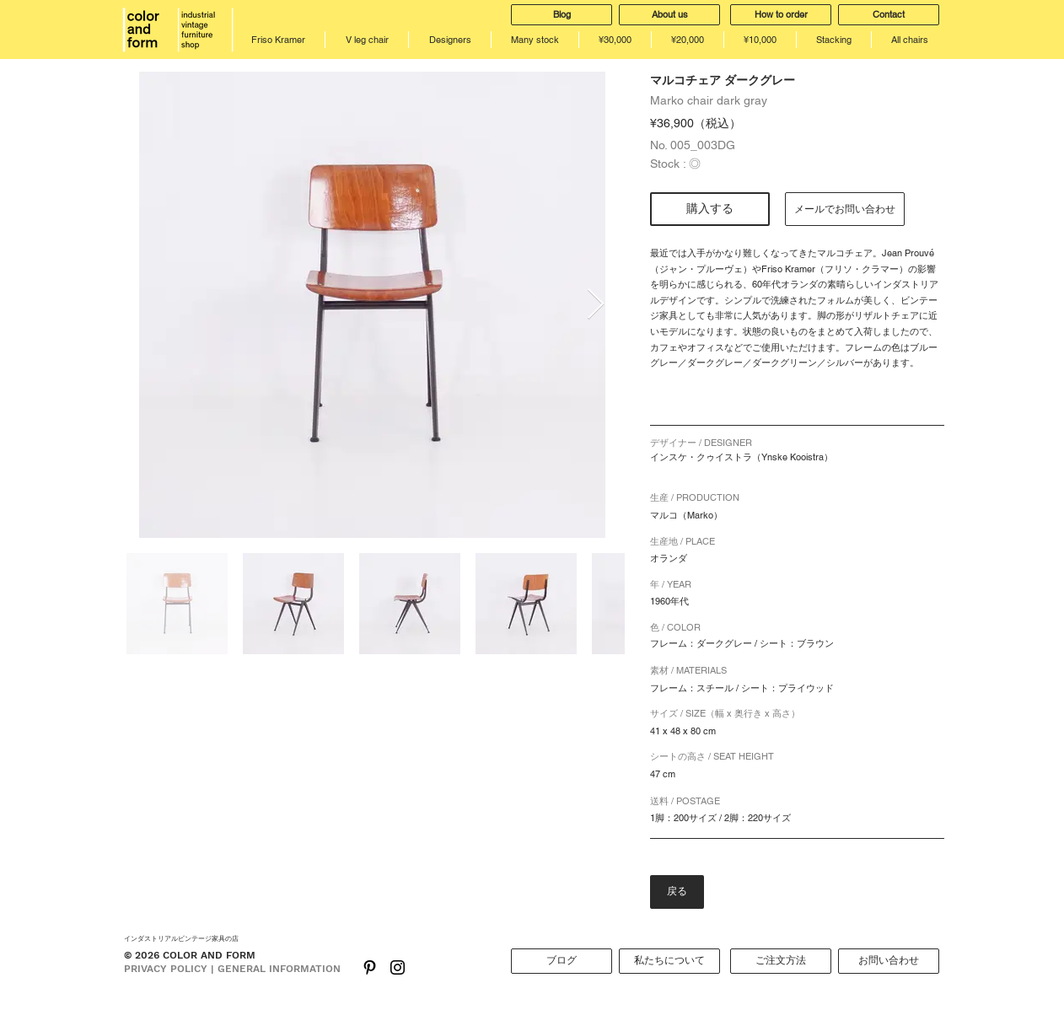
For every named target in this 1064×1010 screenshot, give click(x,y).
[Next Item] (595, 304)
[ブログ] (561, 961)
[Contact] (888, 14)
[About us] (669, 14)
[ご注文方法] (780, 961)
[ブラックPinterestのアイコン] (369, 967)
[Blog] (561, 14)
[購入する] (710, 209)
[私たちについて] (669, 961)
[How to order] (780, 14)
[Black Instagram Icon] (397, 967)
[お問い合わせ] (888, 961)
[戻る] (677, 892)
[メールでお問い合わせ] (845, 209)
